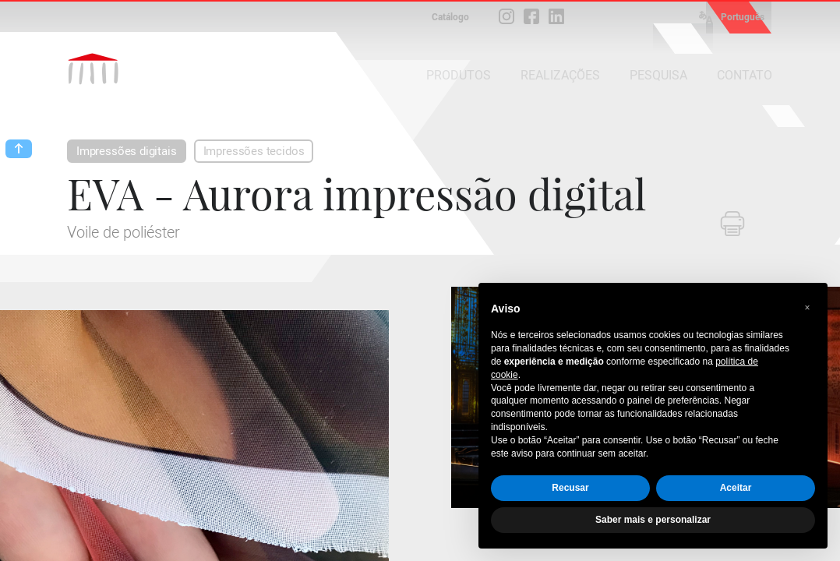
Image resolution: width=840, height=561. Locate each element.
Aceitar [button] (736, 487)
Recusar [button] (570, 487)
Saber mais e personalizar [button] (653, 519)
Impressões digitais (126, 151)
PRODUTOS (458, 75)
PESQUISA (658, 75)
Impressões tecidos (254, 151)
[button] (807, 307)
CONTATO (744, 75)
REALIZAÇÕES (560, 75)
